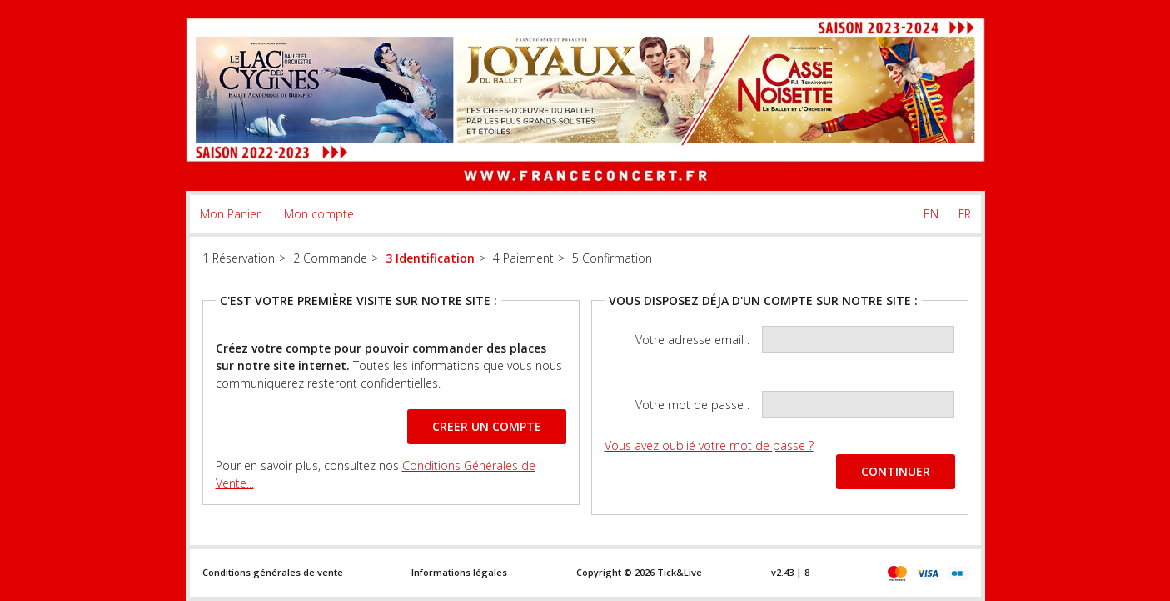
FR (964, 214)
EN (931, 214)
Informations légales (459, 572)
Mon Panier (230, 214)
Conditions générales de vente (272, 572)
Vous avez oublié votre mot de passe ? (709, 445)
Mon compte (319, 214)
